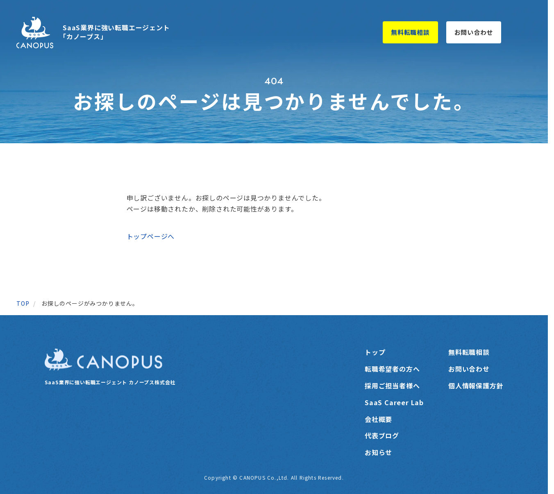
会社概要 (378, 419)
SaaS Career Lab (394, 402)
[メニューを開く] (522, 32)
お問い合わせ (473, 32)
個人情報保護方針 (475, 385)
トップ (375, 352)
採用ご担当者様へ (392, 385)
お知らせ (378, 452)
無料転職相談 (410, 32)
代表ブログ (382, 435)
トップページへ (151, 236)
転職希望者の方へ (392, 369)
